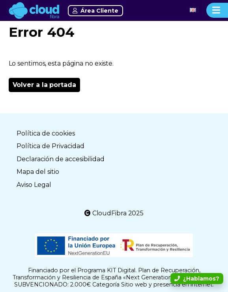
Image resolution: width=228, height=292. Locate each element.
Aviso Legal (34, 184)
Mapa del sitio (38, 171)
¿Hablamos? (196, 278)
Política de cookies (46, 133)
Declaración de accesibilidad (61, 159)
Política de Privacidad (50, 146)
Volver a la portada (44, 85)
